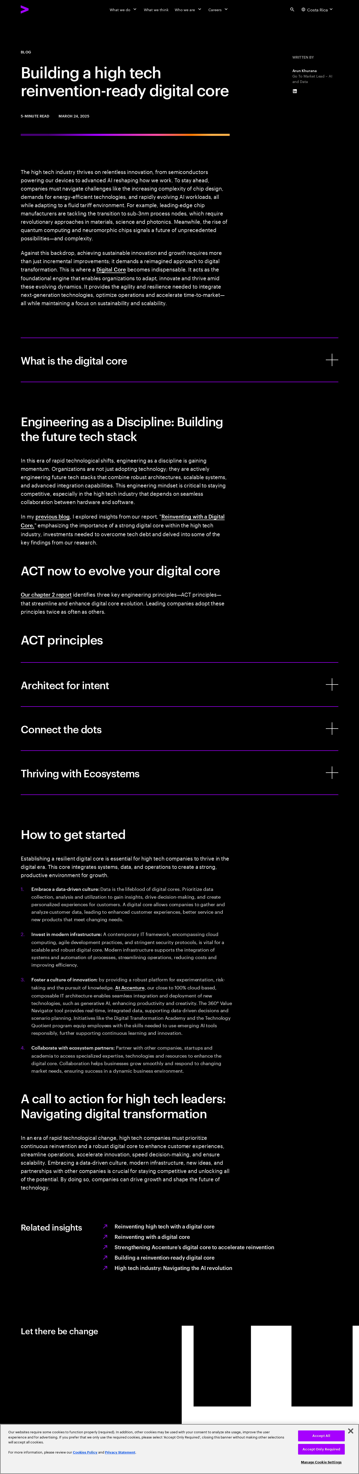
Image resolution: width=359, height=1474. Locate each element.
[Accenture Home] (36, 9)
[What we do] (123, 9)
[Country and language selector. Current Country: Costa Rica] (317, 9)
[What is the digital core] (179, 360)
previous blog (53, 516)
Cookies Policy (85, 1452)
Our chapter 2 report (46, 594)
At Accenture (130, 987)
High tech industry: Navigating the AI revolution (173, 1267)
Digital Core (111, 269)
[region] (179, 1449)
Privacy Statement (120, 1452)
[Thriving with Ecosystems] (179, 772)
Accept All (321, 1435)
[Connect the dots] (179, 728)
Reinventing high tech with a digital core (165, 1226)
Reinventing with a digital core (152, 1236)
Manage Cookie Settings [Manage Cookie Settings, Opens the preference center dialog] (321, 1462)
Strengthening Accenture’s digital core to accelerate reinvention (194, 1247)
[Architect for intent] (179, 684)
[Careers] (218, 9)
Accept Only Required (321, 1449)
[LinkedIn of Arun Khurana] (295, 91)
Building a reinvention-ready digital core (165, 1257)
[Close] (350, 1431)
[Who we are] (188, 9)
